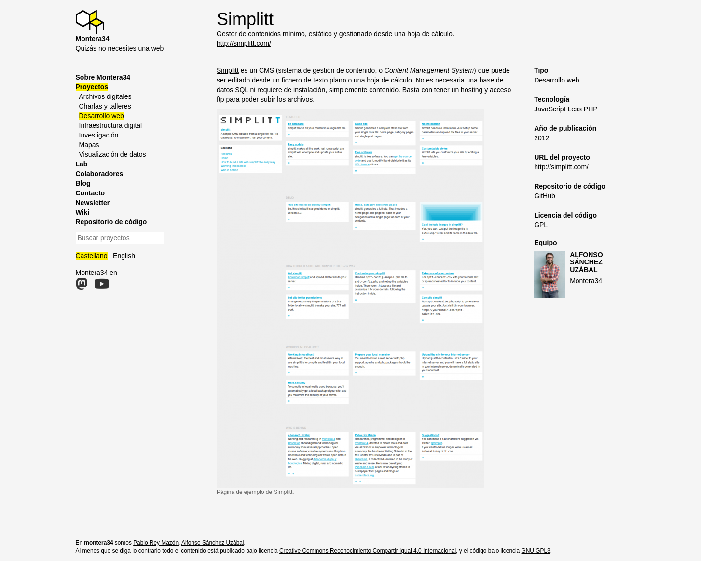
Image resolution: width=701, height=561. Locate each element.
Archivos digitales (105, 96)
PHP (591, 109)
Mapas (89, 145)
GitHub (544, 196)
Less (574, 109)
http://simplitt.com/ (244, 43)
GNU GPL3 (536, 550)
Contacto (90, 193)
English (124, 256)
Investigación (99, 135)
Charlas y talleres (105, 106)
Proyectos (92, 87)
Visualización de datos (112, 154)
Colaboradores (100, 174)
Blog (83, 183)
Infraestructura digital (110, 125)
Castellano (92, 256)
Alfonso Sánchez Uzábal (586, 262)
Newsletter (93, 202)
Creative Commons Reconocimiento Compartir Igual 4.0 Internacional (367, 550)
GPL (541, 225)
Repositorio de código (111, 222)
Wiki (83, 212)
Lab (82, 164)
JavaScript (549, 109)
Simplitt (228, 70)
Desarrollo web (101, 116)
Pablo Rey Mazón (156, 542)
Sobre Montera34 (103, 77)
